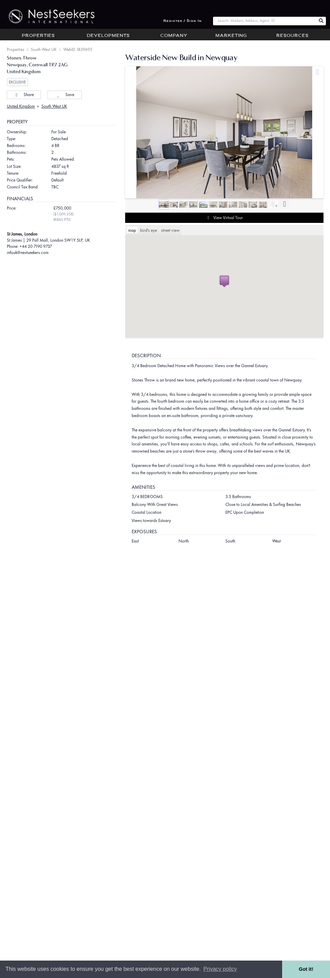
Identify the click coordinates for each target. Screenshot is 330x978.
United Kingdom (21, 106)
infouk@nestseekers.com (28, 252)
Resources (292, 36)
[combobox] (264, 21)
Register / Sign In (182, 21)
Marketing (231, 36)
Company (173, 36)
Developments (108, 36)
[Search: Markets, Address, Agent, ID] (264, 21)
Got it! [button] (306, 969)
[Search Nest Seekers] (321, 21)
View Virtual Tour (224, 217)
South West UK (43, 49)
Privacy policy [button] (220, 969)
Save (64, 94)
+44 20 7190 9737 (35, 246)
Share (24, 94)
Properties (38, 36)
